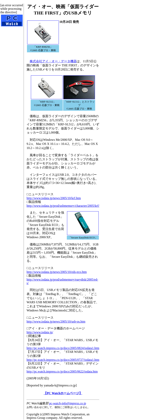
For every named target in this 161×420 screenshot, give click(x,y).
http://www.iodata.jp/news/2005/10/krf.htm (54, 198)
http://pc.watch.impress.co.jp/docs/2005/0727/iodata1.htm (63, 359)
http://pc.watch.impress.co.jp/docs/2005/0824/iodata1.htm (63, 348)
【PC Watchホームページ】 (63, 393)
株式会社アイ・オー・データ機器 (53, 61)
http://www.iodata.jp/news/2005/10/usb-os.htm (56, 321)
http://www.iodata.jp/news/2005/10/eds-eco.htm (57, 272)
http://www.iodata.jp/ (40, 332)
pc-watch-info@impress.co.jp (67, 403)
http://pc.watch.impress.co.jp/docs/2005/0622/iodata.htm (62, 371)
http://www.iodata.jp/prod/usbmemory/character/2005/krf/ (63, 205)
